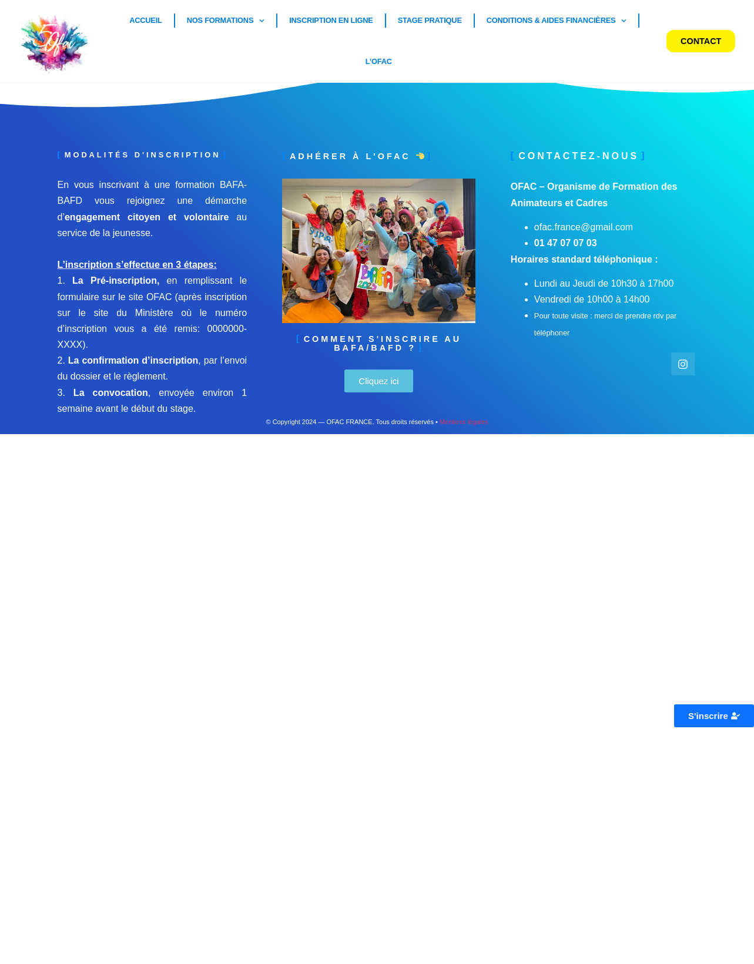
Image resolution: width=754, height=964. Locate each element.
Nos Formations (226, 20)
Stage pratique (430, 20)
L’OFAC (379, 61)
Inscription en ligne (331, 20)
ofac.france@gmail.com (583, 227)
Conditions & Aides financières (557, 20)
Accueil (145, 20)
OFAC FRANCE (349, 421)
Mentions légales (464, 421)
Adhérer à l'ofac (357, 156)
